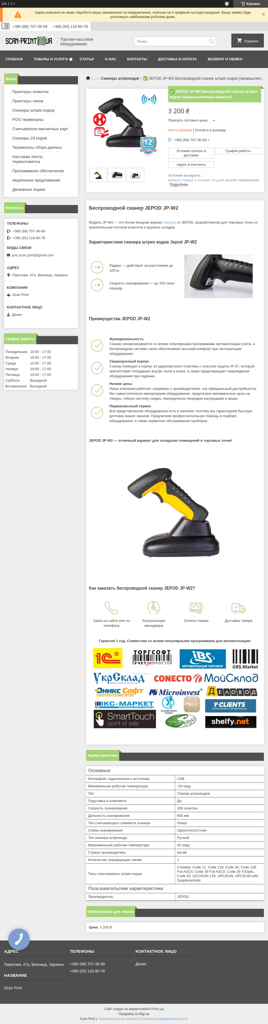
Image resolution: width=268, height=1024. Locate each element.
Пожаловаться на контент (117, 1019)
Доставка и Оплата (177, 59)
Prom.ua (157, 1009)
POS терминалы (27, 119)
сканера (169, 222)
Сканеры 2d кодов (29, 138)
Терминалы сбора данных (37, 147)
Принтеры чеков (27, 101)
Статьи (87, 59)
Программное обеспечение (38, 170)
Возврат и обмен (225, 59)
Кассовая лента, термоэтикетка (27, 159)
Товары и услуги (51, 59)
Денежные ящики (28, 189)
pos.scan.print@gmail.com (33, 255)
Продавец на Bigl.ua (134, 1014)
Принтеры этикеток (30, 91)
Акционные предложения (36, 180)
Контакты (137, 59)
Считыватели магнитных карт (40, 128)
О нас (110, 59)
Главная (14, 59)
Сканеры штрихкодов (120, 78)
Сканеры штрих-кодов (33, 110)
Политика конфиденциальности (164, 1019)
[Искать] (211, 41)
